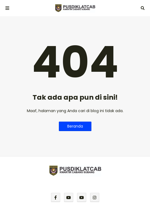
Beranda (75, 126)
